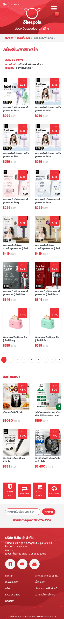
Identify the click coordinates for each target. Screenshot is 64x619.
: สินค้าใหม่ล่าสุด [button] (18, 68)
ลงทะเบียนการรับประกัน (46, 576)
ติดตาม (48, 512)
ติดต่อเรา (9, 601)
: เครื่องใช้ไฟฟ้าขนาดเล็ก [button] (23, 64)
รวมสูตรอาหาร (12, 594)
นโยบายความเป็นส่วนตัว (46, 588)
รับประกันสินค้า (9, 492)
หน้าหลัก (9, 38)
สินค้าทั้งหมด (23, 38)
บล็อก (8, 588)
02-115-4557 (11, 4)
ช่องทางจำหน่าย (39, 492)
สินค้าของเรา (11, 582)
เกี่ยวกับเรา (40, 582)
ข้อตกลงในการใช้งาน (45, 594)
